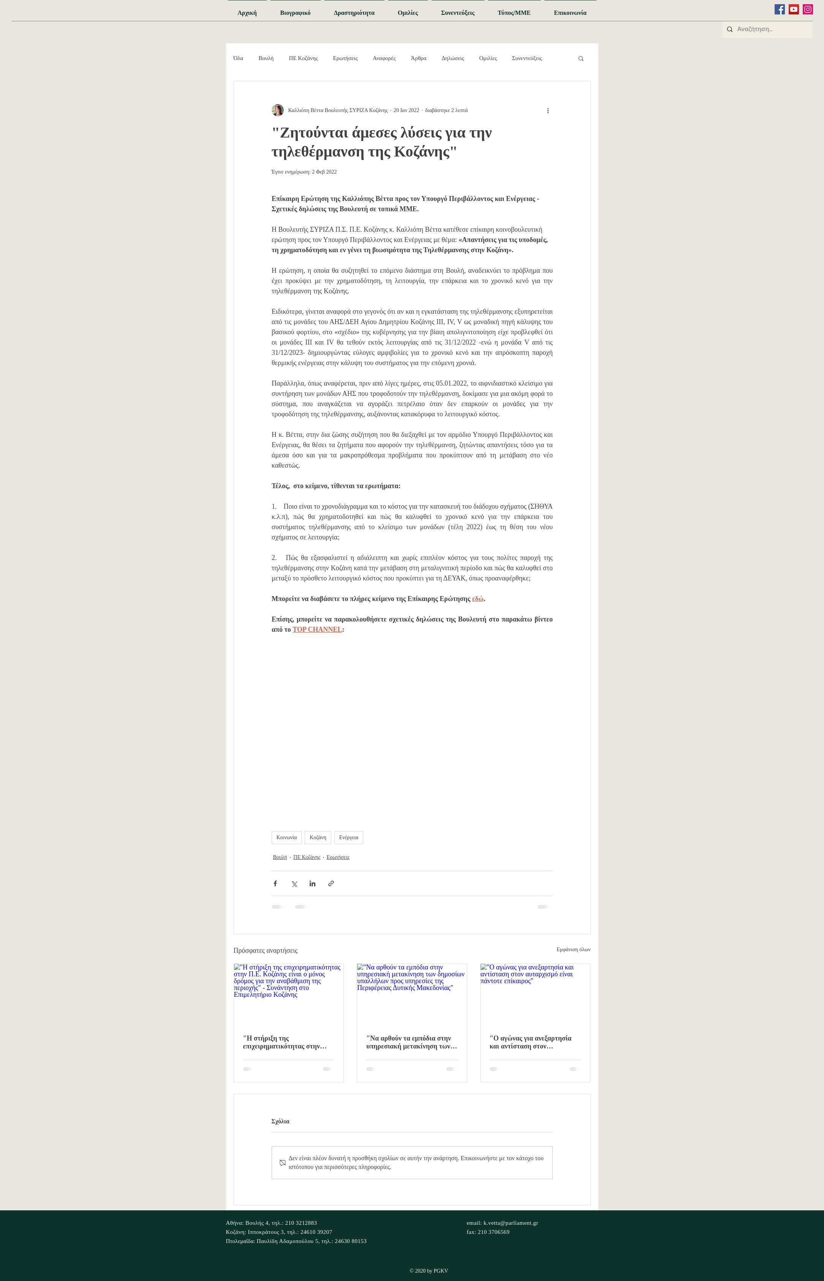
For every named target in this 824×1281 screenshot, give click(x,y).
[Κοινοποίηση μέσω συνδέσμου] (331, 883)
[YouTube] (794, 9)
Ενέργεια (349, 837)
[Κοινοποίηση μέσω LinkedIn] (312, 883)
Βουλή (266, 58)
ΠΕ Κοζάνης (303, 58)
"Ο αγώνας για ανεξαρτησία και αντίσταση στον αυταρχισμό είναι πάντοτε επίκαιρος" (531, 1042)
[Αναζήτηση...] (767, 29)
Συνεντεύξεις (527, 58)
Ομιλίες (488, 58)
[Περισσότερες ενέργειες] (548, 110)
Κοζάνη (318, 837)
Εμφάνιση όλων (573, 949)
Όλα (239, 58)
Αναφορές (384, 58)
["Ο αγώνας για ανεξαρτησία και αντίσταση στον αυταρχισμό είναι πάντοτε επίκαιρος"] (535, 994)
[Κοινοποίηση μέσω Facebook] (275, 883)
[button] (581, 58)
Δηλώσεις (452, 58)
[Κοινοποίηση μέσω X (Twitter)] (293, 883)
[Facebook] (780, 9)
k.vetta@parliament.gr (511, 1223)
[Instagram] (808, 9)
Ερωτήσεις (345, 58)
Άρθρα (419, 58)
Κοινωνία (287, 837)
